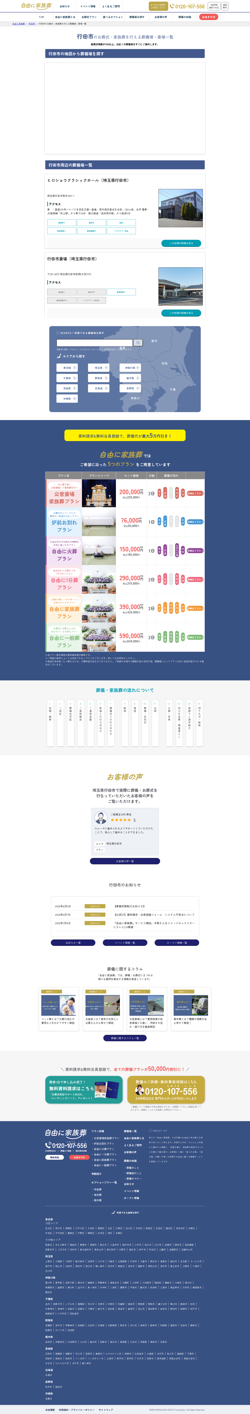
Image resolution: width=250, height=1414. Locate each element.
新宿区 (149, 1215)
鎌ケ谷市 (162, 1290)
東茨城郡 (161, 1345)
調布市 (178, 1231)
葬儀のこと (132, 1154)
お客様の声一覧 (125, 848)
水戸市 (75, 1350)
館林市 (153, 1312)
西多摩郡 (189, 1231)
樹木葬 (98, 1187)
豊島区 (71, 1219)
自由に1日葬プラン (64, 566)
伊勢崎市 (69, 1312)
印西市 (111, 1290)
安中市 (58, 1312)
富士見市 (174, 1252)
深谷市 (163, 1252)
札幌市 (48, 1361)
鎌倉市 (168, 1269)
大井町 (135, 1269)
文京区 (101, 1219)
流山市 (141, 1295)
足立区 (48, 1215)
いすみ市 (69, 1290)
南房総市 (49, 1300)
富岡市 (173, 1312)
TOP (41, 17)
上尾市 (48, 1248)
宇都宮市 (59, 1328)
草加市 (78, 1252)
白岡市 (68, 1252)
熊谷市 (153, 1248)
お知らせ (65, 6)
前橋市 (48, 1316)
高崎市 (143, 1312)
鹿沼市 (93, 1328)
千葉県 (49, 1286)
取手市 (120, 1345)
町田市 (152, 1236)
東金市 (121, 1295)
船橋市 (183, 1295)
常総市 (48, 1345)
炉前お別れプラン (64, 508)
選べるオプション (113, 17)
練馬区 (91, 1219)
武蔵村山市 (187, 1236)
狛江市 (148, 1231)
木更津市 (49, 1295)
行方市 (140, 1345)
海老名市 (114, 1269)
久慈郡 (150, 1340)
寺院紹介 (96, 1160)
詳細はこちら (195, 480)
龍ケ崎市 (86, 1350)
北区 (110, 1215)
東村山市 (98, 1236)
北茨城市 (139, 1340)
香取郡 (141, 1290)
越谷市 (173, 1248)
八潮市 (196, 1252)
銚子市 (101, 1295)
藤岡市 (193, 1312)
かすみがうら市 (113, 1340)
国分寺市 (126, 1231)
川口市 (101, 1248)
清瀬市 (93, 1231)
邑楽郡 (81, 1312)
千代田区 (59, 1219)
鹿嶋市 (99, 1340)
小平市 (138, 1231)
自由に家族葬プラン (64, 595)
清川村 (188, 1269)
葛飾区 (101, 1215)
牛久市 (78, 1340)
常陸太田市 (174, 1345)
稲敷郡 (58, 1340)
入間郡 (58, 1248)
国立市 (103, 1231)
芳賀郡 (143, 1328)
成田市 (163, 1295)
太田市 (91, 1312)
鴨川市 (173, 1290)
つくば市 (79, 1345)
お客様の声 (160, 17)
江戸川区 (79, 1215)
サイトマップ (106, 1396)
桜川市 (170, 1340)
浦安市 (131, 1290)
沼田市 (183, 1312)
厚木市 (81, 1269)
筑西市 (68, 1345)
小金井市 (114, 1231)
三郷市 (186, 1252)
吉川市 (48, 1257)
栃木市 (113, 1328)
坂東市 (150, 1345)
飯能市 (141, 1252)
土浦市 (110, 1345)
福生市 (132, 1236)
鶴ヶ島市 (100, 1252)
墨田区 (169, 1215)
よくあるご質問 (111, 6)
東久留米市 (85, 1236)
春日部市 (79, 1248)
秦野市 (123, 1274)
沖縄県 (49, 1380)
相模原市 (49, 1274)
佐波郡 (71, 1316)
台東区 (191, 1215)
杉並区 (159, 1215)
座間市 (61, 1274)
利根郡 (163, 1312)
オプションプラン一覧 (104, 1169)
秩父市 (88, 1252)
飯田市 (58, 1373)
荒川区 (58, 1215)
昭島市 (48, 1231)
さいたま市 (196, 1248)
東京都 (49, 1206)
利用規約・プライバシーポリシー (77, 1396)
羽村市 (73, 1236)
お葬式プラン (89, 17)
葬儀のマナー (134, 1165)
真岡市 (153, 1328)
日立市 (48, 1350)
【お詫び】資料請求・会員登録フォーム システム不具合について (154, 901)
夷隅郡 (81, 1290)
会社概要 (50, 1396)
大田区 (91, 1215)
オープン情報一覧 (177, 929)
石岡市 (48, 1340)
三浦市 (163, 1274)
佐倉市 (71, 1295)
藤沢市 (143, 1274)
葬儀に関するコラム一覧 (125, 1025)
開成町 (158, 1269)
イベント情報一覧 (125, 929)
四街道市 (74, 1300)
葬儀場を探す (137, 17)
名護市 (48, 1385)
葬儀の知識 (184, 17)
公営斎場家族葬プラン (64, 480)
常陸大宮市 (189, 1345)
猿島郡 (180, 1340)
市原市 (101, 1290)
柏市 (192, 1290)
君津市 (61, 1295)
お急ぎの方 (209, 17)
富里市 (131, 1295)
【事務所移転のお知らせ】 (129, 893)
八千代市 (62, 1300)
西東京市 (49, 1236)
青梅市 (83, 1231)
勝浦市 (183, 1290)
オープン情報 (131, 1185)
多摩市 (168, 1231)
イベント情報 (88, 6)
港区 (110, 1219)
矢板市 (163, 1328)
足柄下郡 (69, 1269)
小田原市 (146, 1269)
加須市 (91, 1248)
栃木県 (49, 1323)
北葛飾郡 (122, 1248)
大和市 (186, 1274)
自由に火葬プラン (64, 537)
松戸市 (193, 1295)
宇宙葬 (98, 1176)
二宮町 (113, 1274)
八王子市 (62, 1236)
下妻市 (190, 1340)
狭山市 (58, 1252)
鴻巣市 (163, 1248)
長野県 (49, 1368)
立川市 (158, 1231)
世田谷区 (180, 1215)
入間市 (68, 1248)
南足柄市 (174, 1274)
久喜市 (143, 1248)
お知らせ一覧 (73, 929)
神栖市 (128, 1340)
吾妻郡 (48, 1312)
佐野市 (103, 1328)
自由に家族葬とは (65, 17)
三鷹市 (162, 1236)
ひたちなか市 (62, 1350)
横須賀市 (197, 1274)
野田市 (173, 1295)
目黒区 (119, 1219)
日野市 (122, 1236)
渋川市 (133, 1312)
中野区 (81, 1219)
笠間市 (88, 1340)
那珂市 (130, 1345)
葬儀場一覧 (130, 1118)
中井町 (103, 1274)
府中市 (142, 1236)
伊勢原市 (102, 1269)
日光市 (133, 1328)
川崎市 (178, 1269)
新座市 (121, 1252)
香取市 (151, 1290)
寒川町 (71, 1274)
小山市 (83, 1328)
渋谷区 (139, 1215)
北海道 (49, 1357)
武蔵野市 (173, 1236)
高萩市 (58, 1345)
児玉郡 (183, 1248)
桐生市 (123, 1312)
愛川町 (48, 1269)
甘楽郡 (101, 1312)
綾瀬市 (91, 1269)
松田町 (153, 1274)
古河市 (160, 1340)
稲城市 (73, 1231)
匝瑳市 (81, 1295)
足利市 (48, 1328)
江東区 (119, 1215)
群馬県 (49, 1307)
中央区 (48, 1219)
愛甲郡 (58, 1269)
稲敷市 (68, 1340)
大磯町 (125, 1269)
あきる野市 (60, 1231)
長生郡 (111, 1295)
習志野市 (152, 1295)
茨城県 (49, 1335)
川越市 (111, 1248)
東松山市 (152, 1252)
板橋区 (68, 1215)
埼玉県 (49, 1243)
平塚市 (133, 1274)
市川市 (91, 1290)
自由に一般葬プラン (64, 624)
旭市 (47, 1290)
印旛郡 (121, 1290)
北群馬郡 (112, 1312)
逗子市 (81, 1274)
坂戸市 (48, 1252)
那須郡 (123, 1328)
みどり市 (59, 1316)
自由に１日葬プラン (105, 1141)
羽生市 (131, 1252)
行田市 (133, 1248)
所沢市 (111, 1252)
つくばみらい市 (95, 1345)
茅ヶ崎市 (92, 1274)
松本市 (48, 1373)
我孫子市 (57, 1290)
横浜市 (48, 1279)
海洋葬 (98, 1181)
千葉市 (91, 1295)
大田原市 (72, 1328)
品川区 (129, 1215)
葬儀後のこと (134, 1160)
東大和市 (111, 1236)
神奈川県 (50, 1264)
